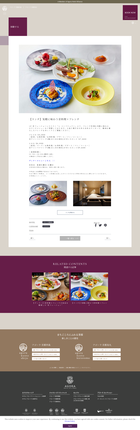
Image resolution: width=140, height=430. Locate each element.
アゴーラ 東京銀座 (54, 396)
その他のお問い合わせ (40, 359)
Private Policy (70, 421)
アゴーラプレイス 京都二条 (83, 399)
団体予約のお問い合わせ (45, 354)
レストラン (46, 226)
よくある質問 (53, 367)
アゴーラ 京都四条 (16, 7)
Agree (70, 426)
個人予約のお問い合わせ (45, 350)
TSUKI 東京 (100, 396)
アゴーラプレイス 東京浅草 (81, 396)
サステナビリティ (86, 367)
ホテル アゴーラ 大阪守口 (29, 399)
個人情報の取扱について (72, 367)
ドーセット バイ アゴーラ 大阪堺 (107, 399)
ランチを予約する (70, 212)
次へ (107, 238)
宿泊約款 (61, 367)
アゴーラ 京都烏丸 (31, 7)
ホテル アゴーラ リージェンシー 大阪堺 (34, 396)
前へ (32, 238)
